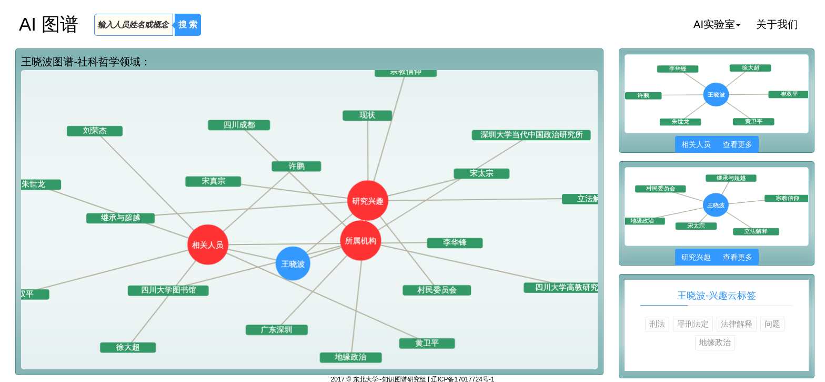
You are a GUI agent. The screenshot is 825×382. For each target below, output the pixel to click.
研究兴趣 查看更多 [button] (716, 257)
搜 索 (187, 24)
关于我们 (777, 24)
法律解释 (736, 323)
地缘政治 (715, 342)
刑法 (657, 323)
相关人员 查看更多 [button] (716, 144)
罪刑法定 (693, 323)
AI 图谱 (48, 24)
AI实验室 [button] (716, 24)
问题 (772, 323)
